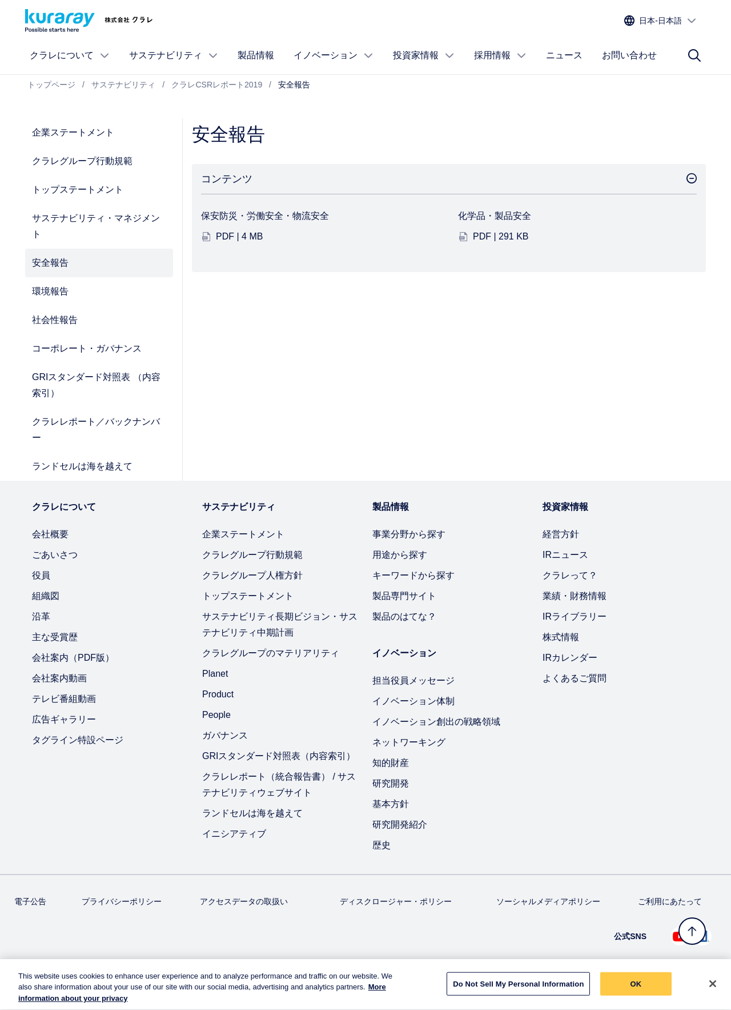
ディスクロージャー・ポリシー (396, 901)
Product (218, 694)
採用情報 (500, 55)
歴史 (381, 845)
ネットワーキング (408, 742)
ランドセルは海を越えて (82, 466)
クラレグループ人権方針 (252, 575)
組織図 (45, 596)
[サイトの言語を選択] (660, 21)
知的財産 (390, 763)
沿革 (41, 616)
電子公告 (30, 901)
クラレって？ (570, 575)
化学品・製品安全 (494, 216)
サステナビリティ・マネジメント (96, 226)
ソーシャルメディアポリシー (548, 901)
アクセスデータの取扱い (244, 901)
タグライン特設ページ (77, 740)
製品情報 (256, 55)
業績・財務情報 (575, 596)
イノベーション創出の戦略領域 (436, 721)
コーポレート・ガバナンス (87, 348)
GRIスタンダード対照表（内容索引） (278, 756)
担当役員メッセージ (413, 680)
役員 (41, 575)
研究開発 (390, 783)
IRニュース (565, 555)
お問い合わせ (629, 55)
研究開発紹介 (399, 824)
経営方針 (561, 534)
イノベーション (333, 55)
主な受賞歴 (55, 637)
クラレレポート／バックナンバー (96, 429)
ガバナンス (225, 735)
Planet (215, 673)
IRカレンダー (570, 657)
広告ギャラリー (64, 719)
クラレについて (70, 55)
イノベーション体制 (413, 701)
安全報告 (50, 263)
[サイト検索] (694, 55)
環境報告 (50, 291)
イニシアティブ (234, 834)
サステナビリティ (173, 55)
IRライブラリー (575, 616)
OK (636, 989)
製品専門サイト (404, 596)
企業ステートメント (73, 132)
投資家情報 (424, 55)
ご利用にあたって (670, 901)
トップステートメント (77, 189)
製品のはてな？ (404, 616)
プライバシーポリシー (122, 901)
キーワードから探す (413, 575)
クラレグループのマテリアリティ (270, 653)
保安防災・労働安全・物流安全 (265, 216)
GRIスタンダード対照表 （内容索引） (96, 385)
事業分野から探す (408, 534)
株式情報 (561, 637)
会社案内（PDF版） (73, 657)
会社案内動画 (59, 678)
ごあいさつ (55, 555)
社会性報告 (55, 320)
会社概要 (50, 534)
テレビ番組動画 (64, 699)
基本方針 (390, 804)
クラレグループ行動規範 (82, 161)
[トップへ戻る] (692, 931)
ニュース (564, 55)
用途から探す (399, 555)
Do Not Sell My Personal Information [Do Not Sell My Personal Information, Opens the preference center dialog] (518, 989)
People (216, 715)
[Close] (712, 988)
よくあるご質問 (575, 678)
